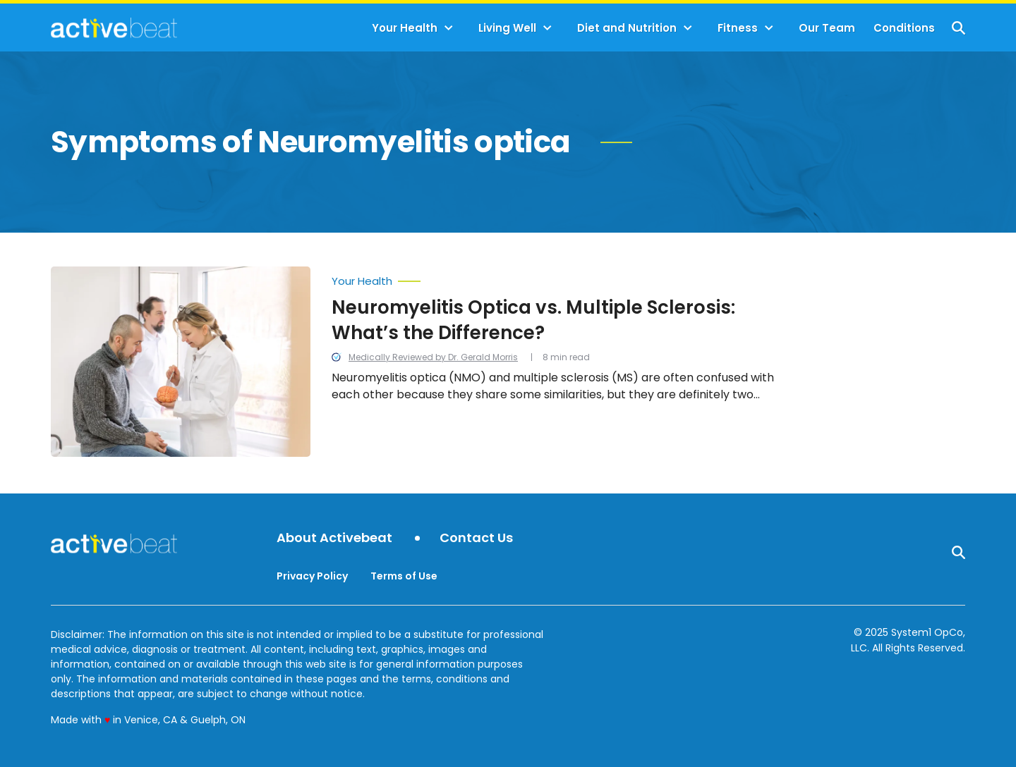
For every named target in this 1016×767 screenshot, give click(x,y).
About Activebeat (334, 538)
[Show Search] (958, 28)
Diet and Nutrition (627, 28)
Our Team (827, 28)
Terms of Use (403, 576)
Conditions (904, 28)
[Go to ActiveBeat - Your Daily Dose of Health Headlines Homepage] (114, 27)
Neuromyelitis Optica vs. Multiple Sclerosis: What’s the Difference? (533, 320)
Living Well (507, 28)
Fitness (738, 28)
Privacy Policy (312, 576)
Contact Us (476, 538)
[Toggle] (448, 28)
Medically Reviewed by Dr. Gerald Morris (433, 357)
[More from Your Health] (557, 277)
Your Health (404, 28)
